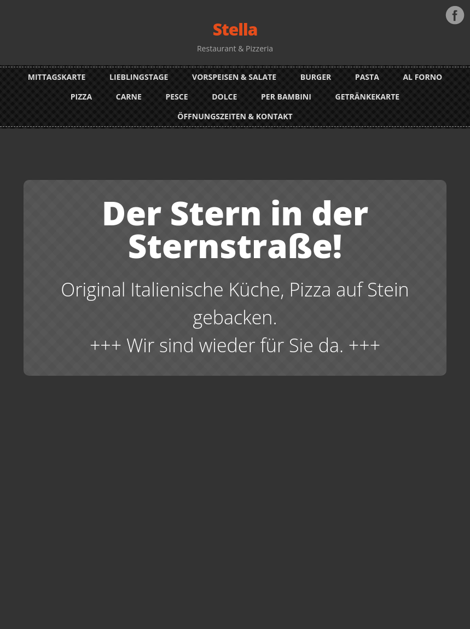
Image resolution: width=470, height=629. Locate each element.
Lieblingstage (138, 77)
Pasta (367, 77)
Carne (129, 96)
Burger (315, 77)
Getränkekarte (367, 96)
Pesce (176, 96)
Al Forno (422, 77)
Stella (235, 29)
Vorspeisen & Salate (234, 77)
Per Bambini (286, 96)
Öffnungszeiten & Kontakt (234, 116)
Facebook (455, 15)
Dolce (224, 96)
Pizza (81, 96)
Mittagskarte (57, 77)
